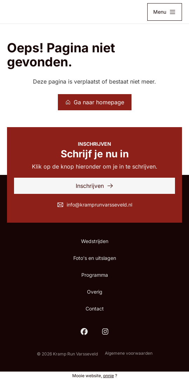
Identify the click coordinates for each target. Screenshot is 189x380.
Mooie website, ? (94, 375)
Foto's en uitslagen (94, 258)
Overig (94, 292)
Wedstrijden (94, 241)
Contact (95, 309)
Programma (94, 275)
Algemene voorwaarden (129, 353)
